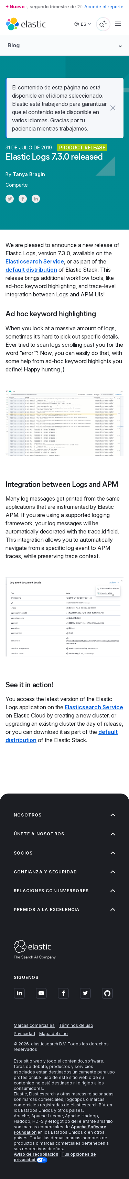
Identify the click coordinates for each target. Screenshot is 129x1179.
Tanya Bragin (29, 174)
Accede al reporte (103, 6)
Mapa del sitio (53, 1033)
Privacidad (24, 1033)
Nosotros (64, 815)
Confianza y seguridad (64, 871)
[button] (113, 107)
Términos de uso (76, 1025)
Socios (64, 853)
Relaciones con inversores (64, 890)
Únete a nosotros (64, 833)
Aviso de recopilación (36, 1154)
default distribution (31, 269)
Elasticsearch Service (35, 261)
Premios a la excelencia (64, 909)
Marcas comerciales (34, 1025)
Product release (82, 147)
